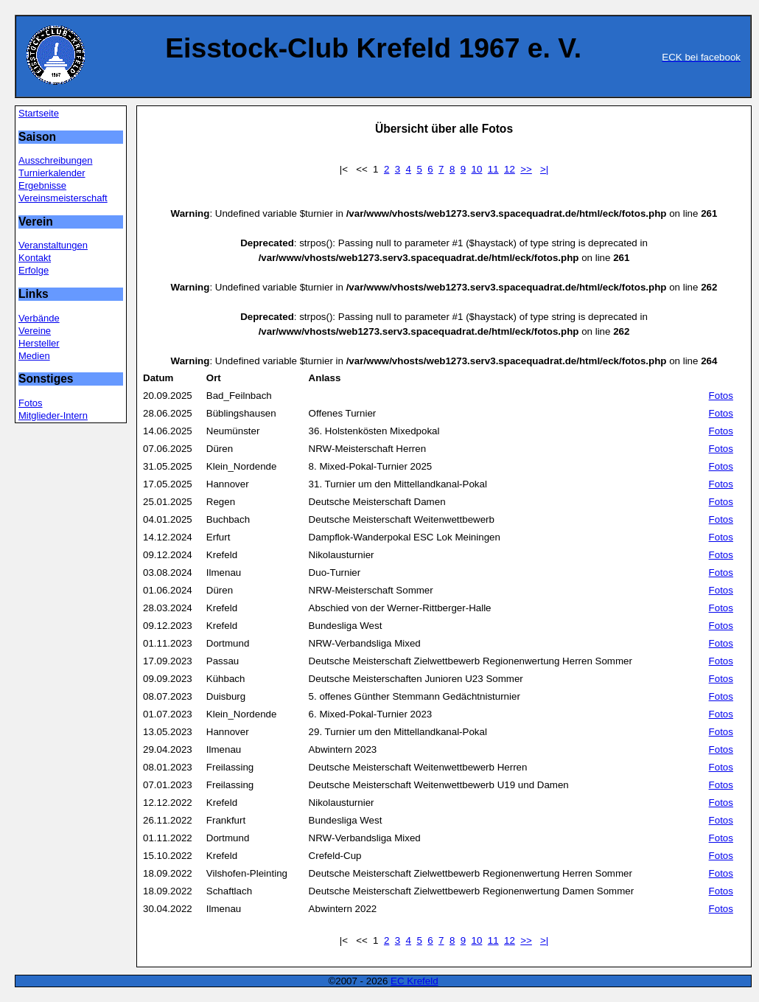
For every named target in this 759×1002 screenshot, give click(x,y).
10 (477, 169)
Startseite (38, 113)
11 (493, 169)
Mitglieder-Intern (53, 415)
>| (544, 169)
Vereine (34, 330)
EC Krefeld (414, 981)
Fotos (30, 402)
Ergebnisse (42, 185)
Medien (34, 355)
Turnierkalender (51, 172)
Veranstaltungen (53, 245)
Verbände (39, 318)
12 (509, 169)
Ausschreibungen (55, 160)
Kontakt (34, 257)
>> (526, 169)
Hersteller (39, 343)
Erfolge (33, 270)
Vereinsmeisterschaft (63, 197)
